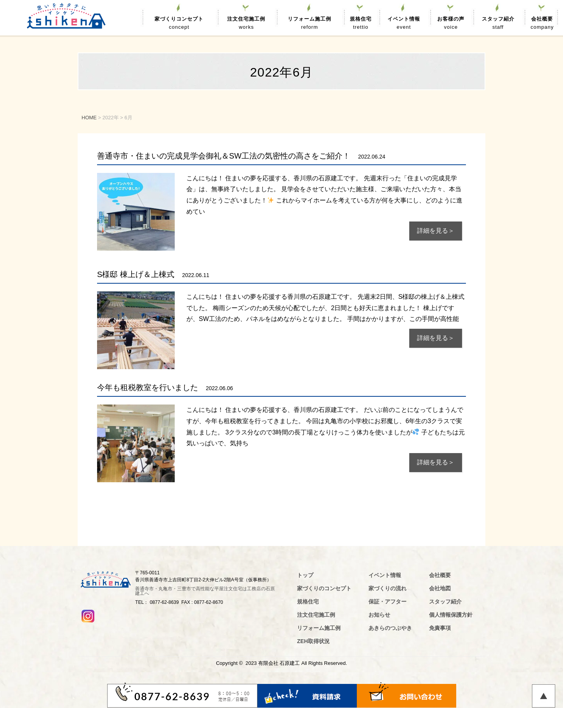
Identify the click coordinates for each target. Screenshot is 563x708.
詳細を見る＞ (435, 230)
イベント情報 (404, 23)
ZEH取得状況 (313, 641)
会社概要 (542, 23)
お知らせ (379, 615)
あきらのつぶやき (390, 628)
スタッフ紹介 (498, 23)
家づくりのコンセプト (324, 588)
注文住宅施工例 (246, 23)
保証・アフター (387, 601)
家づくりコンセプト (179, 23)
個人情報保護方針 (451, 615)
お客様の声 (450, 23)
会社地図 (440, 588)
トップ (305, 575)
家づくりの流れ (387, 588)
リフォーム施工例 (309, 23)
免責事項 (440, 628)
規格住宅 (360, 23)
